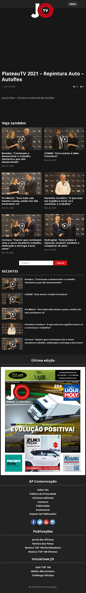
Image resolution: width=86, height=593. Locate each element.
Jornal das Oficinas (43, 539)
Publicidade (43, 505)
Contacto (43, 501)
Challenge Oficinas (43, 575)
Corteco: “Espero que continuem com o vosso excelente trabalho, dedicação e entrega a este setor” (22, 244)
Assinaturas (43, 509)
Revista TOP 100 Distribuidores (43, 547)
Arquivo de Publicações (42, 513)
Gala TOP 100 (43, 567)
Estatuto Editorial (43, 497)
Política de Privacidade (43, 493)
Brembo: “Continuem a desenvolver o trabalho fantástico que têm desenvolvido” (16, 157)
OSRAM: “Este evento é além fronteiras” (61, 155)
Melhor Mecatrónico (43, 571)
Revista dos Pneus (43, 543)
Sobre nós (43, 489)
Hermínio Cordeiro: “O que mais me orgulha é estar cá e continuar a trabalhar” (63, 200)
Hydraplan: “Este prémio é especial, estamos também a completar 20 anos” (61, 242)
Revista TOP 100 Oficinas (42, 551)
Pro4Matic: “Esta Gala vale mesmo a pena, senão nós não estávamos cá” (20, 200)
